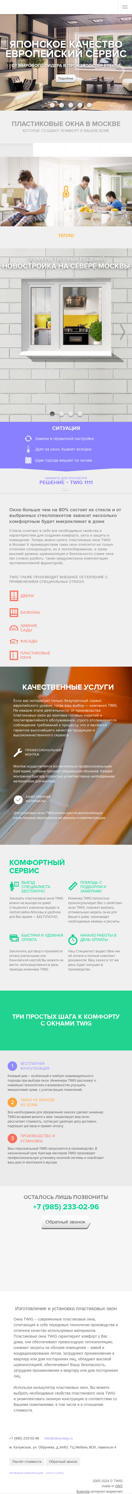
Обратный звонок (65, 1222)
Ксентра (83, 1491)
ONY (119, 1486)
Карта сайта (55, 1472)
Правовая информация (26, 1472)
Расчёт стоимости (27, 1462)
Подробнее (65, 78)
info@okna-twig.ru (58, 1438)
